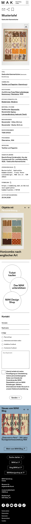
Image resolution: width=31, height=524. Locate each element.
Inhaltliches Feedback (10, 344)
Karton (13, 112)
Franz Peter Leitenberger (20, 92)
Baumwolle (15, 109)
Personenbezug (9, 210)
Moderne (14, 102)
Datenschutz (5, 513)
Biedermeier (6, 102)
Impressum (5, 516)
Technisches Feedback (10, 348)
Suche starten (15, 457)
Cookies (4, 521)
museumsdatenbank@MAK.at (8, 491)
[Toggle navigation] (27, 2)
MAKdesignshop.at (15, 472)
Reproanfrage (8, 337)
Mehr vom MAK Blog (15, 448)
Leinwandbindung (8, 114)
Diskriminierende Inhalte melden (12, 340)
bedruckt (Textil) (21, 114)
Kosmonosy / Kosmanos (10, 94)
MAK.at (15, 462)
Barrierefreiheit (6, 518)
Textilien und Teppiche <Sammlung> (15, 84)
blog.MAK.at (15, 467)
